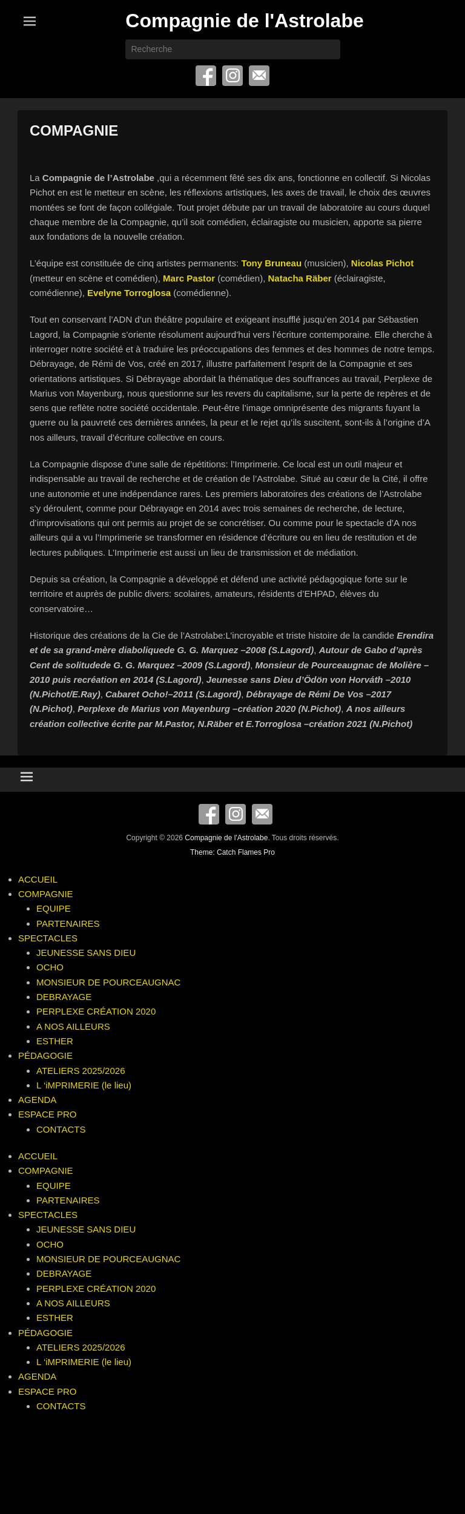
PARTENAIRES (67, 923)
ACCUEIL (38, 879)
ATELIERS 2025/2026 (80, 1070)
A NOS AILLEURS (73, 1026)
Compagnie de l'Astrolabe (244, 20)
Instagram (232, 75)
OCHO (50, 967)
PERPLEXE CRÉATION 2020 (96, 1011)
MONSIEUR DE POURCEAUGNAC (108, 982)
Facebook (206, 75)
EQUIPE (53, 908)
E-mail (259, 75)
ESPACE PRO (47, 1114)
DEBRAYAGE (63, 997)
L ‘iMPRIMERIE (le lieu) (83, 1085)
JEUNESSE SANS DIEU (86, 952)
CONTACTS (60, 1129)
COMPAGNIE (74, 130)
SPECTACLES (48, 938)
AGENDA (37, 1099)
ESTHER (54, 1041)
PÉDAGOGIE (45, 1055)
